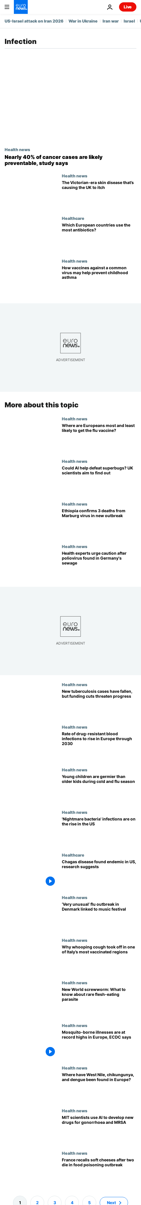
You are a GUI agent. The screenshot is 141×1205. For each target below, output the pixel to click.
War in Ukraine (83, 20)
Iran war (111, 20)
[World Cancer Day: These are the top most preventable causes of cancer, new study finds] (70, 160)
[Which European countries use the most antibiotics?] (99, 237)
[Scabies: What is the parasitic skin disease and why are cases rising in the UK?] (99, 194)
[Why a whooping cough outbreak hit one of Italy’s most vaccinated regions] (99, 959)
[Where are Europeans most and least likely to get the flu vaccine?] (99, 437)
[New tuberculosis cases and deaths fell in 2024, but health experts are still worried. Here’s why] (99, 703)
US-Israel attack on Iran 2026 (34, 20)
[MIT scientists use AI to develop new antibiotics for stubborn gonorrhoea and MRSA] (99, 1129)
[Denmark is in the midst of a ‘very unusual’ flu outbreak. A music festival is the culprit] (99, 916)
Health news (17, 149)
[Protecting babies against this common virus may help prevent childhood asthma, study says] (99, 279)
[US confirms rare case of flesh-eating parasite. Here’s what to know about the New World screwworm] (99, 1001)
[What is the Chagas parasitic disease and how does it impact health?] (99, 873)
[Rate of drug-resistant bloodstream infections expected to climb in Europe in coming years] (99, 746)
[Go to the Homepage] (21, 7)
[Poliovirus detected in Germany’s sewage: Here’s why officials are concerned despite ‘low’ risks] (99, 565)
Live (128, 6)
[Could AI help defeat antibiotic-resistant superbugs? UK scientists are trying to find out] (99, 480)
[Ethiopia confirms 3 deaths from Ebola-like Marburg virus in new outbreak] (99, 522)
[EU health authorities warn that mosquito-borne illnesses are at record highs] (99, 1044)
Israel (129, 20)
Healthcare (73, 218)
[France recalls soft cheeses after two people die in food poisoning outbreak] (99, 1172)
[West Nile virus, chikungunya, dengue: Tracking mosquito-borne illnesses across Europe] (99, 1087)
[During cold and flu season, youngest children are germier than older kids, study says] (99, 788)
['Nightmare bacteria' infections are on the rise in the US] (99, 831)
